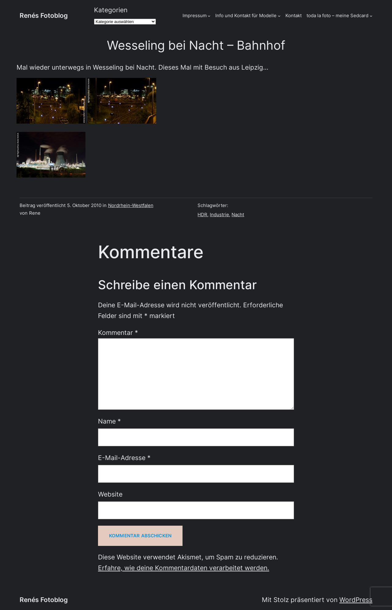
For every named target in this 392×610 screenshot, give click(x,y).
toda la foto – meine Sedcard (337, 15)
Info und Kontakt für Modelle (246, 15)
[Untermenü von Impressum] (209, 15)
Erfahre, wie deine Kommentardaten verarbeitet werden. (183, 568)
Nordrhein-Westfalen (130, 205)
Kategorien (110, 10)
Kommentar (118, 332)
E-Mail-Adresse (124, 458)
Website (110, 494)
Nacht (238, 214)
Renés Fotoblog (44, 15)
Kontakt (293, 15)
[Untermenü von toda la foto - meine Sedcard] (371, 15)
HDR (202, 214)
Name (109, 421)
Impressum (195, 15)
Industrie (219, 214)
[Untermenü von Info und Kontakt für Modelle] (279, 15)
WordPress (355, 600)
